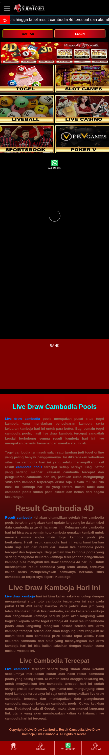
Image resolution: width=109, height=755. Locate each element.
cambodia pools (29, 467)
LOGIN (80, 34)
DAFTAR (28, 34)
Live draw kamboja (20, 596)
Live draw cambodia (22, 419)
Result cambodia (18, 517)
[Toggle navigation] (7, 8)
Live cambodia (17, 669)
